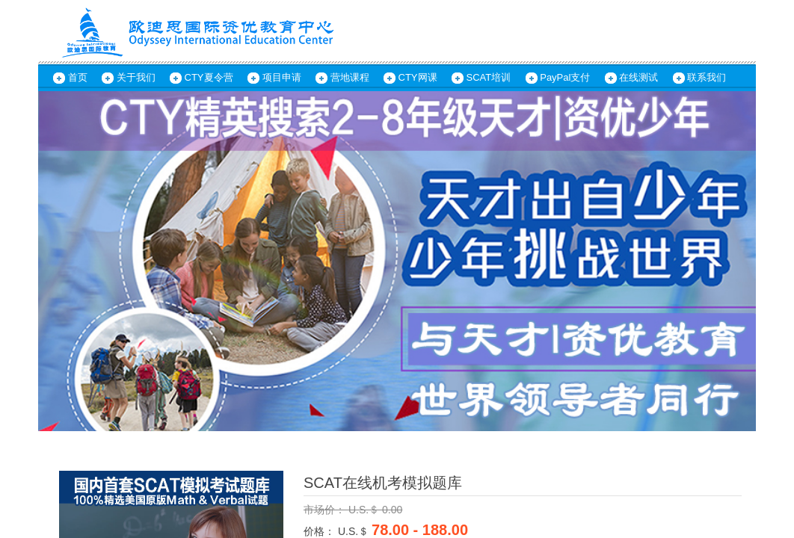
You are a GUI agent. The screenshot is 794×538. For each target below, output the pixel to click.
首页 (77, 77)
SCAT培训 (489, 77)
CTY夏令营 (209, 77)
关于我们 (136, 77)
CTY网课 (417, 77)
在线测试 (638, 77)
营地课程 (349, 77)
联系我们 (706, 77)
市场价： (326, 510)
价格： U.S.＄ (336, 531)
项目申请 (281, 77)
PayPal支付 (565, 77)
